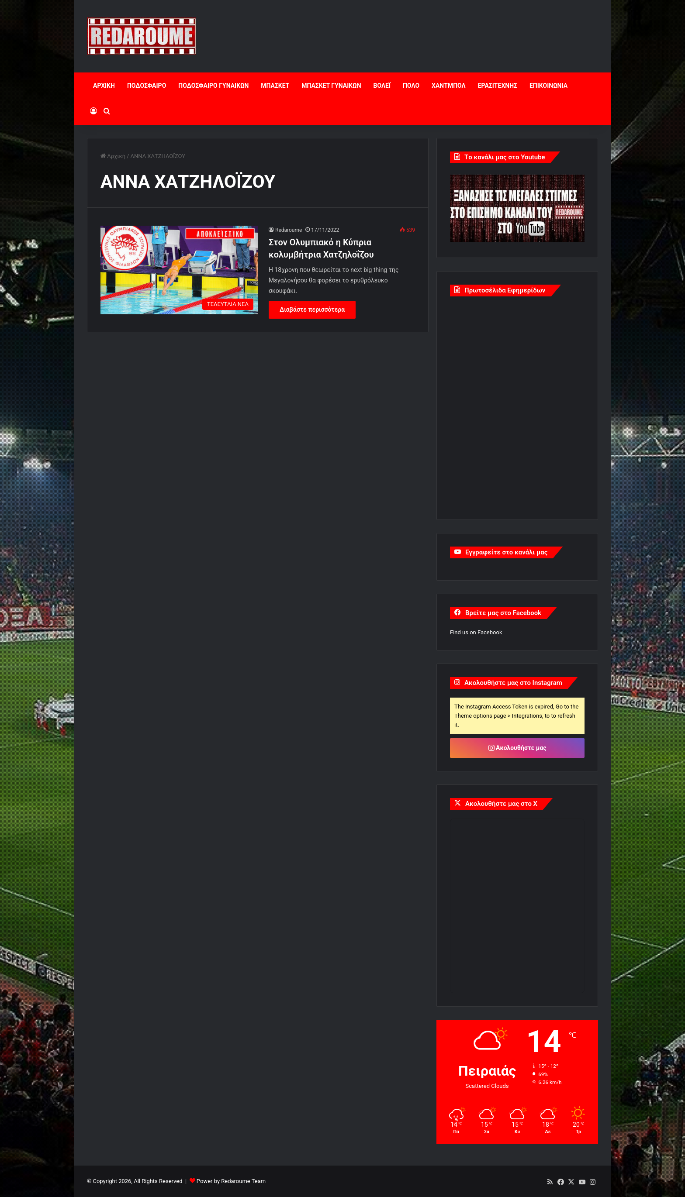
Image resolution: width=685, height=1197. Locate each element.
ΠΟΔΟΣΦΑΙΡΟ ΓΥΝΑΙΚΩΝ (213, 85)
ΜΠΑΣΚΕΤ (275, 85)
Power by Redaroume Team (231, 1181)
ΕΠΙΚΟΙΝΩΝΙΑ (548, 85)
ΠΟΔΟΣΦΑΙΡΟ (146, 85)
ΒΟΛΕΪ (382, 85)
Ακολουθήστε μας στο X (501, 804)
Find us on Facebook (476, 632)
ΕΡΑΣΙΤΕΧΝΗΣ (497, 85)
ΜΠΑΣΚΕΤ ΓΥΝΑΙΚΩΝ (331, 85)
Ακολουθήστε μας (517, 747)
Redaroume (288, 230)
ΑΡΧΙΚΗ (104, 85)
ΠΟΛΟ (411, 85)
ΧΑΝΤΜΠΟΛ (449, 85)
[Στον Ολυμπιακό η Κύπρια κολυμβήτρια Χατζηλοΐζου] (179, 270)
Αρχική (112, 156)
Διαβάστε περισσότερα (312, 309)
